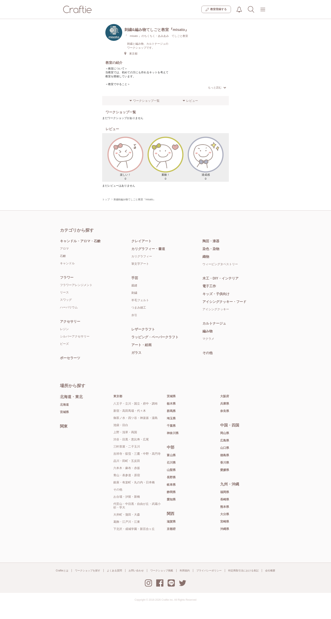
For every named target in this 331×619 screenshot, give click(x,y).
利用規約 (185, 570)
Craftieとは (62, 570)
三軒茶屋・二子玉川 (126, 446)
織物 (205, 256)
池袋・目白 (120, 425)
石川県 (171, 462)
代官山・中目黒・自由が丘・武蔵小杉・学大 (137, 505)
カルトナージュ (214, 323)
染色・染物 (210, 249)
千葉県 (171, 425)
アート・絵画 (141, 345)
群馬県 (171, 411)
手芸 (134, 278)
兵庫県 (224, 403)
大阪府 (224, 396)
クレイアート (141, 241)
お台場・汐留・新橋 (126, 496)
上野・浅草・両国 (125, 432)
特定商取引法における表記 (243, 570)
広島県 (224, 440)
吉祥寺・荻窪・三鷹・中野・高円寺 (137, 453)
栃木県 (171, 403)
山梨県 (171, 470)
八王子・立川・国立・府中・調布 (135, 403)
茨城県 (171, 396)
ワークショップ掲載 (161, 570)
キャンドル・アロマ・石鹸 (80, 241)
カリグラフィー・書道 (148, 249)
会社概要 (270, 570)
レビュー (192, 100)
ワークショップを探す (87, 570)
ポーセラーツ (70, 358)
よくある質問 (114, 570)
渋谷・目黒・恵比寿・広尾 (131, 439)
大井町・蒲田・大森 (126, 514)
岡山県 (224, 433)
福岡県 (224, 492)
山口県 (224, 447)
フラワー (66, 277)
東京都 (117, 396)
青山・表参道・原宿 (126, 475)
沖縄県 (224, 529)
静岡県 (171, 492)
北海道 (64, 404)
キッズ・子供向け (215, 294)
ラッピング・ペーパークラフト (155, 337)
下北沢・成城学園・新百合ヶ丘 (134, 529)
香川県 (224, 462)
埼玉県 (171, 418)
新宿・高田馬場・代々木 (129, 410)
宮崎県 (224, 521)
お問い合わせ (136, 570)
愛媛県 (224, 470)
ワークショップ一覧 (146, 100)
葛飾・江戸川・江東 (126, 521)
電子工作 (209, 286)
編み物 (207, 331)
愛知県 (171, 499)
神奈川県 (173, 433)
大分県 (224, 514)
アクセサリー (70, 321)
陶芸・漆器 (210, 241)
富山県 (171, 455)
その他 (207, 353)
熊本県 (224, 506)
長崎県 (224, 499)
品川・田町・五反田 (126, 461)
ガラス (136, 352)
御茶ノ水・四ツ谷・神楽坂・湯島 (135, 418)
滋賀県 (171, 521)
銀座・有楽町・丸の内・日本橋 (134, 482)
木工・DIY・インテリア (220, 278)
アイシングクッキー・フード (224, 301)
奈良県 (224, 411)
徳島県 (224, 455)
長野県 (171, 477)
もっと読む (217, 87)
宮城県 (64, 412)
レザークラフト (143, 329)
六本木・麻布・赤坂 (126, 468)
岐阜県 (171, 484)
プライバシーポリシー (209, 570)
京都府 (171, 529)
